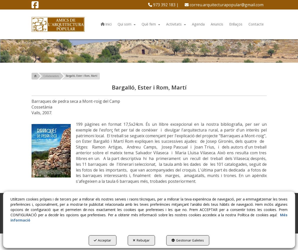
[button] (35, 6)
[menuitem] (163, 5)
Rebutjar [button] (141, 240)
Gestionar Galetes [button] (187, 240)
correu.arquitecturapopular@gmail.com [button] (224, 5)
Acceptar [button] (102, 240)
